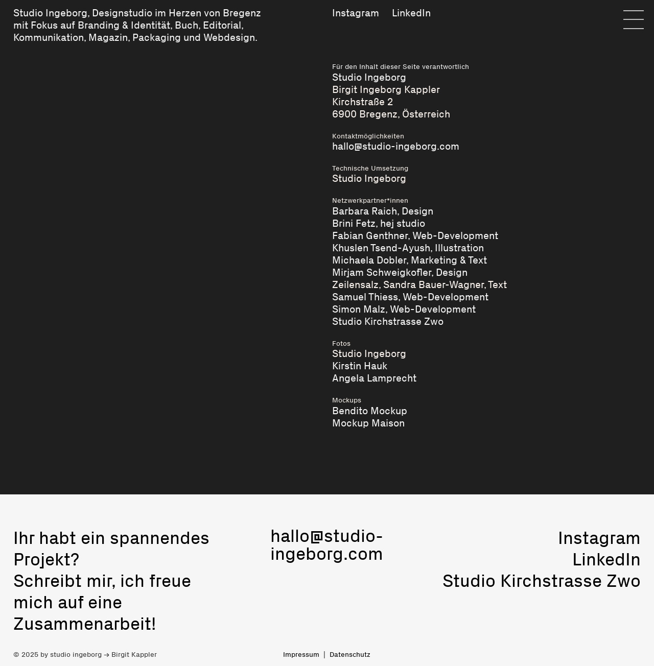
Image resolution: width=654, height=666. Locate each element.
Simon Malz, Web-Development (404, 309)
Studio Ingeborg (50, 13)
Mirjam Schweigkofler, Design (400, 272)
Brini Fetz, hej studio (378, 223)
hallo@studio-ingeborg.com (395, 146)
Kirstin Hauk (359, 366)
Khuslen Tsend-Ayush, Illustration (408, 248)
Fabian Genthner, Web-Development (415, 235)
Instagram (355, 13)
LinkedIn (411, 13)
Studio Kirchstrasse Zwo (387, 321)
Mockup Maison (368, 423)
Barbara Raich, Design (382, 211)
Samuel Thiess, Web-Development (410, 297)
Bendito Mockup (369, 411)
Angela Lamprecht (374, 378)
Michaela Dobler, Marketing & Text (409, 260)
